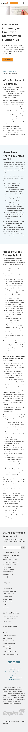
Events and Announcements (10, 654)
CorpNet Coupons (7, 602)
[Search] (23, 3)
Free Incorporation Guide (9, 619)
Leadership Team (7, 588)
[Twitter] (9, 662)
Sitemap (14, 676)
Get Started (14, 3)
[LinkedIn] (17, 662)
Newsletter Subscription (14, 678)
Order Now (7, 60)
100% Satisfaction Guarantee (11, 594)
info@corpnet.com (8, 571)
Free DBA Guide (7, 624)
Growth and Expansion (9, 641)
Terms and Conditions (14, 668)
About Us (5, 586)
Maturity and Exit (7, 649)
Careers (5, 604)
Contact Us (6, 607)
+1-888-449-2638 (13, 562)
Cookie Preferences (14, 680)
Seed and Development (9, 636)
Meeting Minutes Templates (10, 626)
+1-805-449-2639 (10, 565)
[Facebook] (11, 662)
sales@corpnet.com (8, 574)
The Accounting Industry (9, 651)
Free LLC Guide (7, 621)
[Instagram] (19, 662)
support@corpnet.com (9, 577)
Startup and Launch (8, 638)
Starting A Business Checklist (11, 616)
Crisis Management (8, 646)
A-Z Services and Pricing (9, 591)
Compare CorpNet (8, 596)
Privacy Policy (14, 670)
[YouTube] (14, 662)
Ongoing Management (9, 643)
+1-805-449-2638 (12, 559)
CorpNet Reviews (7, 599)
